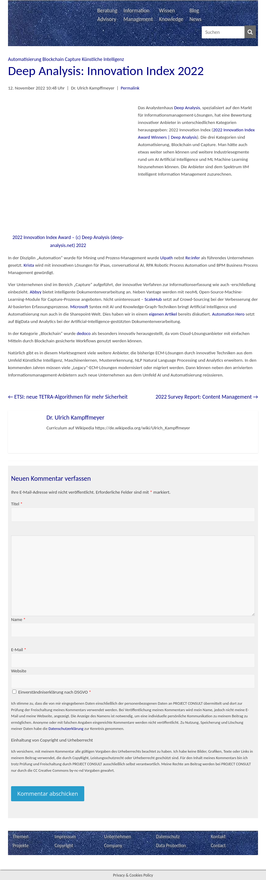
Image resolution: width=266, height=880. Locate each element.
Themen (20, 836)
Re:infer (192, 258)
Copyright (63, 845)
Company (113, 845)
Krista (29, 265)
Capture (73, 59)
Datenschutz (168, 836)
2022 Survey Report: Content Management (207, 396)
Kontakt (218, 836)
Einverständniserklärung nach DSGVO (54, 692)
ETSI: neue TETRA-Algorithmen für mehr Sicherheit (68, 396)
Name (18, 619)
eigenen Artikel (163, 314)
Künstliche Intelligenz (103, 59)
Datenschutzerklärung (66, 728)
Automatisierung (24, 59)
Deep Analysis (186, 107)
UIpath (166, 258)
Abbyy (36, 292)
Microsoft (79, 306)
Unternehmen (117, 836)
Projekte (21, 845)
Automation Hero (228, 314)
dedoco (83, 333)
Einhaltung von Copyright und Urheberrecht (52, 740)
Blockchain (53, 59)
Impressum (65, 836)
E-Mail (18, 649)
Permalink (130, 88)
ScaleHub (153, 299)
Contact (218, 845)
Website (18, 671)
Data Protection (171, 845)
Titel (16, 504)
